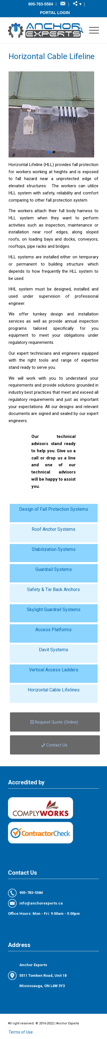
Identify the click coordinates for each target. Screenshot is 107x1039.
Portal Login (55, 12)
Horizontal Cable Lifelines (54, 690)
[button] (48, 152)
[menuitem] (40, 4)
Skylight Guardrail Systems (53, 609)
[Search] (77, 30)
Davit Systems (53, 649)
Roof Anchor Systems (53, 529)
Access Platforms (53, 629)
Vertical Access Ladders (53, 669)
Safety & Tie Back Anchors (53, 589)
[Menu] (91, 30)
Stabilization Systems (54, 549)
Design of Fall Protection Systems (53, 509)
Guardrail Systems (53, 569)
